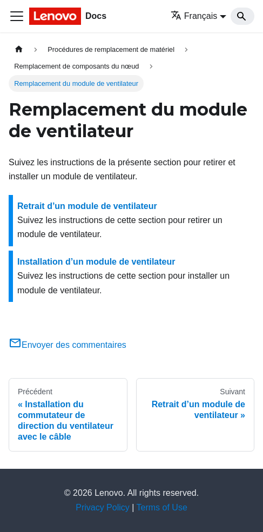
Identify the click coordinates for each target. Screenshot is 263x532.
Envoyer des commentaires (67, 344)
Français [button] (194, 16)
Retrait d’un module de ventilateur (87, 206)
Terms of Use (162, 507)
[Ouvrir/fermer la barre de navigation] (17, 16)
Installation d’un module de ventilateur (96, 261)
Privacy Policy (103, 507)
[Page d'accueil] (19, 49)
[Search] (242, 16)
